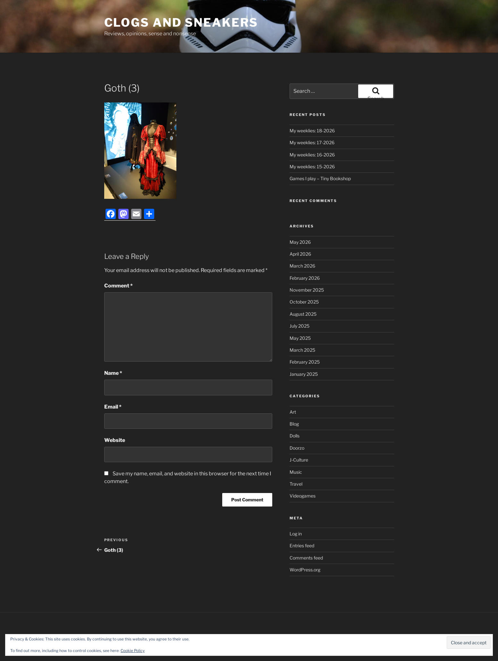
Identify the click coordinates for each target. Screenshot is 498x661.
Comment (118, 286)
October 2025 (304, 301)
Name (113, 373)
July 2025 (299, 326)
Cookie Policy (133, 650)
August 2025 (303, 314)
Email (113, 407)
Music (296, 472)
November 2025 (307, 290)
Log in (296, 533)
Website (114, 440)
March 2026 (302, 266)
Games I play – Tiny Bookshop (320, 178)
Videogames (303, 495)
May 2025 (300, 338)
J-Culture (299, 460)
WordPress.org (305, 569)
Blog (294, 424)
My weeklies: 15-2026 (312, 166)
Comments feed (306, 557)
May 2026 (300, 242)
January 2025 (304, 374)
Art (293, 412)
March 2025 (302, 350)
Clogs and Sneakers (181, 22)
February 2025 (305, 362)
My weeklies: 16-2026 (312, 154)
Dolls (295, 435)
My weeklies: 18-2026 (312, 130)
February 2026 (305, 278)
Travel (296, 484)
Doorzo (297, 448)
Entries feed (302, 545)
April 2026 (300, 254)
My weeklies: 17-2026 (312, 142)
